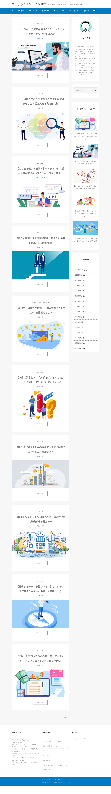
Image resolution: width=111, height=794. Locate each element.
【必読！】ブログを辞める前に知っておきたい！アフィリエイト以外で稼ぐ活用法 (85, 136)
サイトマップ (46, 755)
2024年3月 (79, 306)
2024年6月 (79, 291)
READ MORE (40, 75)
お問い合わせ (46, 760)
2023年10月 (79, 333)
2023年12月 (79, 322)
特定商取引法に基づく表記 (50, 746)
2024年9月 (79, 275)
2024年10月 (79, 270)
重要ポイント (40, 38)
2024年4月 (79, 301)
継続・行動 (40, 108)
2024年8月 (79, 280)
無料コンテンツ (89, 11)
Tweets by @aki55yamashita (79, 738)
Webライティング (40, 177)
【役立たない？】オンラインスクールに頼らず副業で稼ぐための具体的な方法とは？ (85, 213)
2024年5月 (79, 296)
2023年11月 (79, 327)
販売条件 (60, 782)
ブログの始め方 (40, 595)
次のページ (62, 717)
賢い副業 (21, 11)
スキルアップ (32, 11)
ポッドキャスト (74, 11)
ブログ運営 (45, 11)
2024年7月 (79, 285)
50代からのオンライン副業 (53, 780)
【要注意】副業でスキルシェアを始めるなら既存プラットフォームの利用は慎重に (85, 241)
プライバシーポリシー (46, 782)
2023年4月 (79, 348)
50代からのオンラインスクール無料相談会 (54, 741)
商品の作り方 (40, 526)
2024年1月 (79, 317)
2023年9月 (79, 338)
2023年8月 (79, 343)
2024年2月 (79, 312)
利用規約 (45, 750)
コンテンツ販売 (59, 11)
